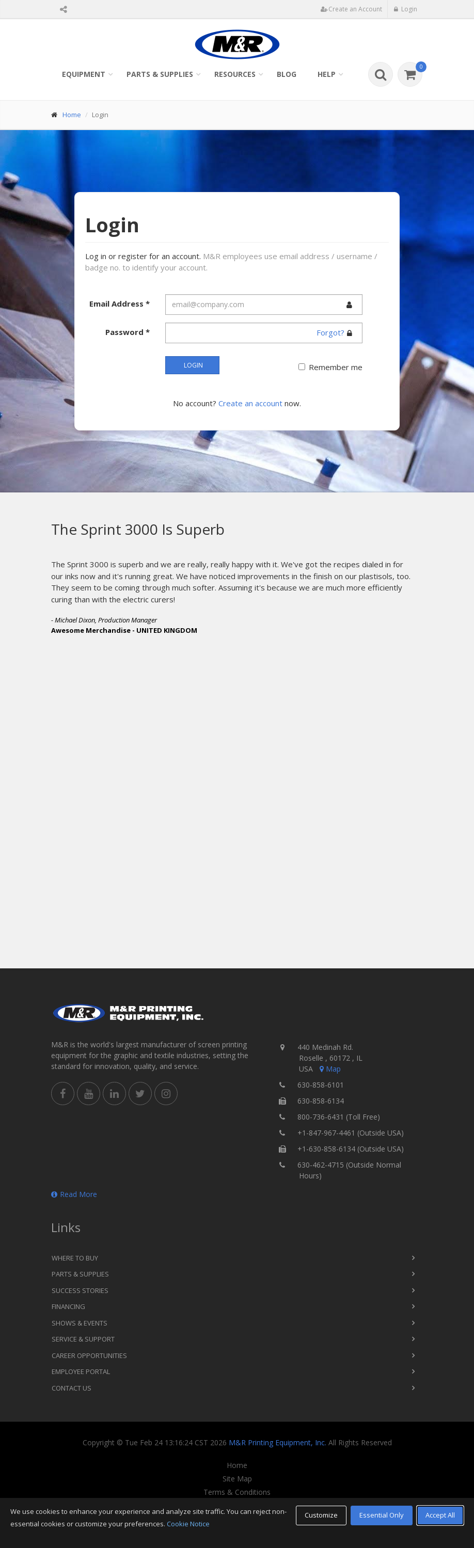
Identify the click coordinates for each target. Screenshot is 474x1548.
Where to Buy (75, 1258)
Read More (74, 1194)
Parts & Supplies (160, 74)
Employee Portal (81, 1371)
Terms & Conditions (237, 1492)
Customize (321, 1515)
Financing (68, 1306)
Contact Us (71, 1388)
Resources (235, 74)
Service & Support (83, 1339)
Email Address (119, 303)
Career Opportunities (89, 1355)
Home (71, 114)
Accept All (440, 1515)
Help (327, 74)
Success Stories (80, 1290)
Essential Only (381, 1515)
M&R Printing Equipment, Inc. (277, 1442)
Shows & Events (79, 1323)
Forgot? (330, 332)
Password (127, 332)
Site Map (237, 1479)
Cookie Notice (188, 1523)
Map (329, 1069)
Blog (286, 74)
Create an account (250, 403)
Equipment (83, 74)
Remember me (335, 367)
